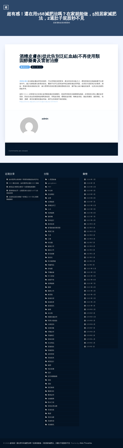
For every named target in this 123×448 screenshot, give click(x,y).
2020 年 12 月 (91, 268)
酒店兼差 (51, 387)
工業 (49, 239)
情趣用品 (51, 265)
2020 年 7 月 (91, 283)
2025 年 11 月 (91, 190)
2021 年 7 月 (91, 242)
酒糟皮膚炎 (23, 81)
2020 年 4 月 (91, 294)
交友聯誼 (51, 194)
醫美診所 (26, 67)
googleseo (52, 183)
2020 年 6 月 (91, 287)
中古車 (50, 190)
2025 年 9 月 (91, 194)
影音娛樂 (51, 254)
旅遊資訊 (51, 306)
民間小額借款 (52, 320)
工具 (49, 235)
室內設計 (51, 220)
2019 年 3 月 (91, 343)
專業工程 (51, 231)
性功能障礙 (52, 261)
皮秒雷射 (51, 354)
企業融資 (51, 202)
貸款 (49, 380)
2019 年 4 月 (91, 339)
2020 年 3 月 (91, 298)
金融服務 (51, 398)
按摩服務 (51, 283)
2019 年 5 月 (91, 335)
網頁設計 (51, 361)
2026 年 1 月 (91, 183)
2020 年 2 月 (91, 302)
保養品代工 (52, 205)
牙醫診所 (51, 332)
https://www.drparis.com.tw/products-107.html (38, 102)
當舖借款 (51, 346)
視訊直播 (51, 369)
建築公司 (51, 246)
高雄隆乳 (51, 424)
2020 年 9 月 (91, 276)
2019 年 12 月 (91, 309)
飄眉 (49, 413)
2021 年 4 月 (91, 254)
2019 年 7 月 (91, 328)
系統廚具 (51, 358)
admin (45, 118)
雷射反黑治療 (52, 406)
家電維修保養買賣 (54, 228)
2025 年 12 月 (91, 187)
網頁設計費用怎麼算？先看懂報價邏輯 (22, 187)
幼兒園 (50, 242)
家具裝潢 (51, 224)
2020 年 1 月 (91, 306)
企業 (49, 198)
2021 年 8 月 (91, 239)
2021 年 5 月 (91, 250)
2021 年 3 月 (91, 257)
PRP (49, 187)
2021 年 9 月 (91, 235)
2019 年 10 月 (91, 317)
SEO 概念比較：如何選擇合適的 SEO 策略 (24, 183)
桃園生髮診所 (52, 317)
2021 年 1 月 (91, 265)
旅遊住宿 (51, 298)
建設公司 (51, 250)
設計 (49, 372)
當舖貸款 (51, 350)
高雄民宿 (51, 421)
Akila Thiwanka (86, 443)
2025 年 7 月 (91, 202)
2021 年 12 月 (91, 224)
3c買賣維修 (52, 179)
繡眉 (49, 365)
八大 (49, 209)
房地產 (50, 268)
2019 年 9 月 (91, 320)
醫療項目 (51, 391)
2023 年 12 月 (91, 205)
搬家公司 (51, 291)
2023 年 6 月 (91, 220)
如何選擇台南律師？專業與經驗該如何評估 (24, 179)
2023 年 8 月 (91, 213)
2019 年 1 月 (91, 346)
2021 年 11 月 (91, 228)
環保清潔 (51, 339)
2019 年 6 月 (91, 332)
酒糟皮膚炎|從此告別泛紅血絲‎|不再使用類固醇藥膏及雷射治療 (59, 58)
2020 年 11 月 (91, 272)
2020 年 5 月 (91, 291)
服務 (49, 309)
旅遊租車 (51, 302)
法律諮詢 (51, 324)
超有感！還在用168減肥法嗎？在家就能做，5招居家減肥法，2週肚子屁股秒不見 (61, 16)
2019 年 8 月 (91, 324)
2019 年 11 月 (91, 313)
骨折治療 (51, 417)
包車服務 (51, 213)
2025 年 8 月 (91, 198)
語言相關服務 (52, 376)
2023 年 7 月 (91, 216)
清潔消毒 (51, 328)
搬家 (49, 287)
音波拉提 (51, 410)
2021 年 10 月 (91, 231)
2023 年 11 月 (91, 209)
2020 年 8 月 (91, 280)
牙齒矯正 (51, 335)
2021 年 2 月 (91, 261)
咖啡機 (50, 216)
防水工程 (51, 402)
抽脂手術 (51, 280)
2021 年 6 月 (91, 246)
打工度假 (51, 276)
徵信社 (50, 257)
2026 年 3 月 (91, 179)
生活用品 (51, 343)
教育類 (50, 294)
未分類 (50, 313)
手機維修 (51, 272)
